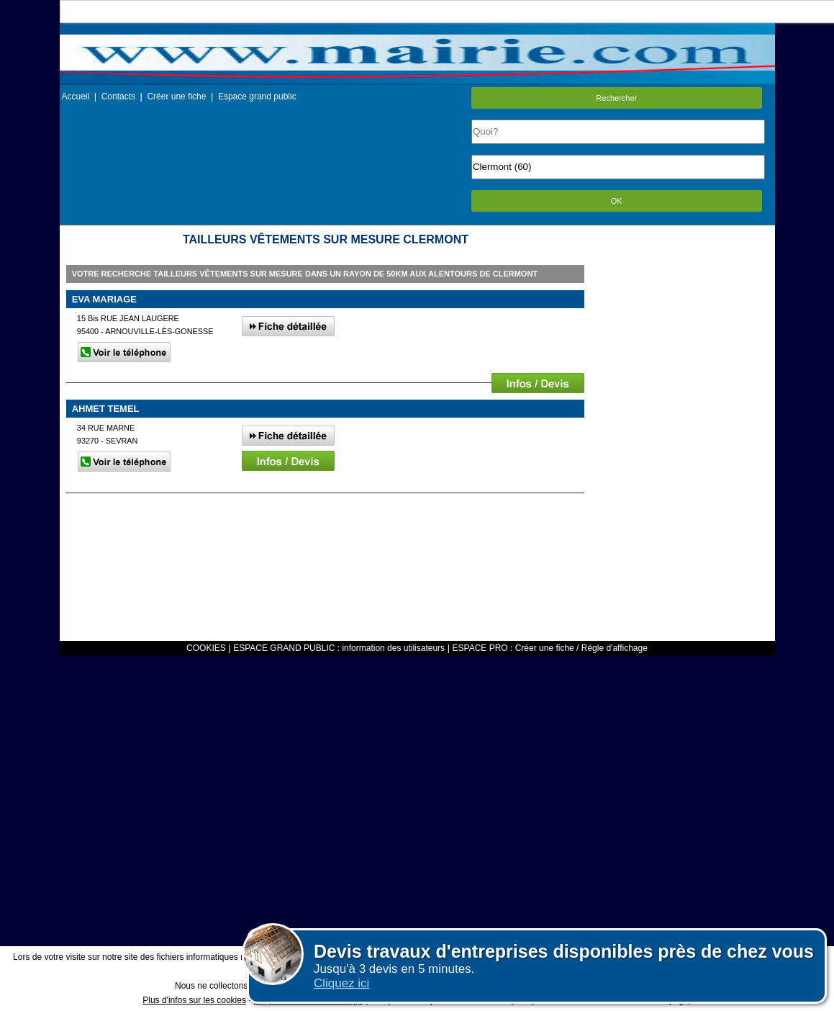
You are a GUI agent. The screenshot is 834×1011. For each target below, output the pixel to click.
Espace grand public (257, 96)
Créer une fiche (176, 96)
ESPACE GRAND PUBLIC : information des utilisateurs (339, 648)
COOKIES (206, 648)
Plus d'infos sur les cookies (194, 1000)
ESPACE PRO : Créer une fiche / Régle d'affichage (550, 648)
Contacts (118, 96)
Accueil (76, 96)
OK (616, 201)
